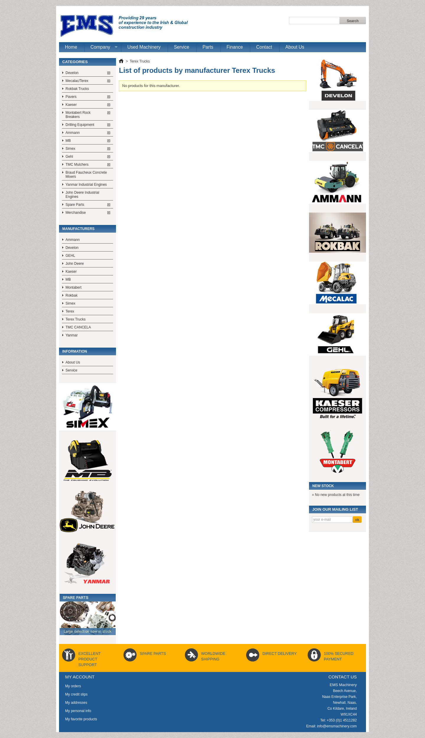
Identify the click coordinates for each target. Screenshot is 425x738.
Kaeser (71, 105)
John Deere (75, 264)
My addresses (76, 703)
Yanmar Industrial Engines (86, 185)
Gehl (69, 156)
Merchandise (76, 213)
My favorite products (81, 719)
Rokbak (72, 295)
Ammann (73, 133)
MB (68, 141)
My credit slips (76, 694)
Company (101, 48)
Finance (235, 47)
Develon (72, 73)
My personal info (78, 711)
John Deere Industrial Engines (82, 194)
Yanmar (72, 335)
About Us (294, 47)
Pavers (71, 97)
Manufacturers (78, 229)
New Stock (323, 486)
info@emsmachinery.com (337, 726)
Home (71, 47)
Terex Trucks (76, 319)
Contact (264, 47)
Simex (70, 149)
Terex (70, 311)
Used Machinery (144, 47)
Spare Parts (75, 205)
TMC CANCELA (78, 327)
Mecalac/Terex (77, 81)
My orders (73, 686)
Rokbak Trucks (77, 89)
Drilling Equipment (80, 125)
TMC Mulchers (77, 164)
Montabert (73, 287)
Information (74, 351)
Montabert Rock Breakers (78, 115)
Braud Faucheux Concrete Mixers (86, 174)
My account (80, 676)
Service (181, 47)
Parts (207, 47)
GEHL (70, 256)
